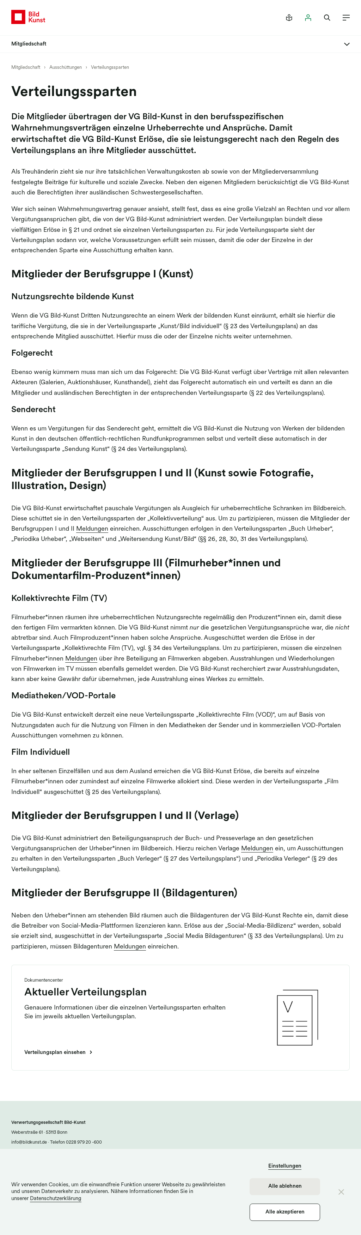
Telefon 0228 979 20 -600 (75, 1142)
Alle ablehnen (285, 1186)
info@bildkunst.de (29, 1142)
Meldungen (92, 529)
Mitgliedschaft (26, 67)
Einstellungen (284, 1166)
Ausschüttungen (65, 67)
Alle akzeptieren (285, 1212)
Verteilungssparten (110, 67)
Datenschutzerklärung (55, 1198)
